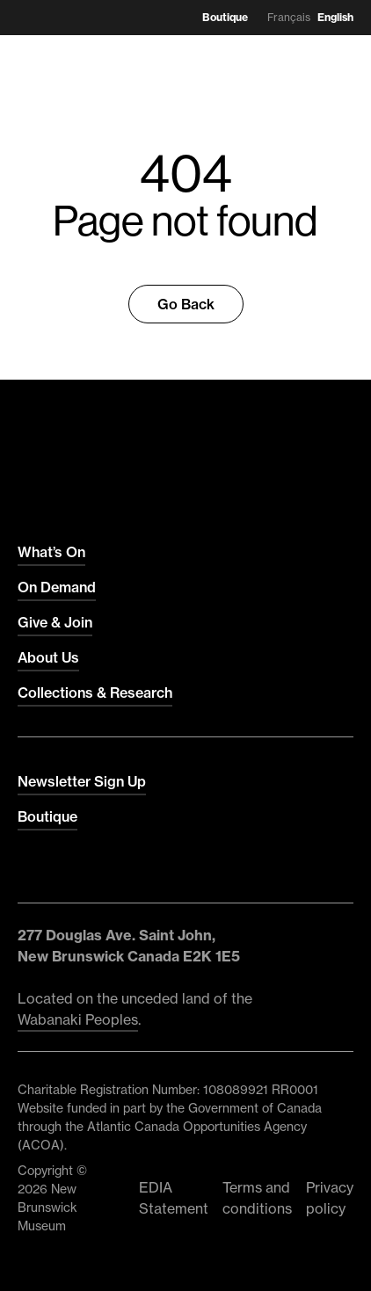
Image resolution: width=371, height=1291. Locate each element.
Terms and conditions (257, 1198)
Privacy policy (329, 1198)
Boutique (225, 17)
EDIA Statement (173, 1198)
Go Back (186, 304)
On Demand (57, 587)
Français (288, 17)
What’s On (51, 552)
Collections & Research (95, 692)
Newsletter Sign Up (82, 781)
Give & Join (55, 622)
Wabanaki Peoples (78, 1019)
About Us (48, 657)
